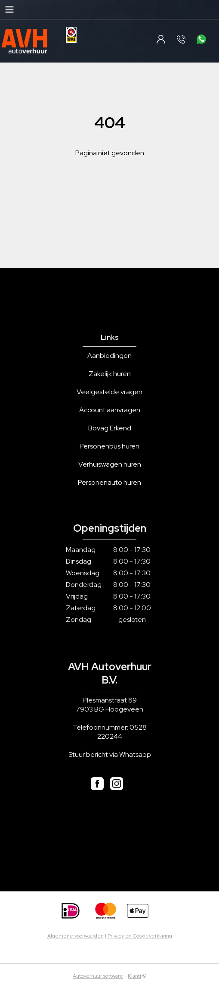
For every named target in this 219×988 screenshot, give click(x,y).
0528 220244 (122, 732)
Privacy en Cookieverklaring (140, 935)
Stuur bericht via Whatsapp (109, 754)
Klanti (134, 975)
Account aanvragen (109, 409)
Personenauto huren (109, 482)
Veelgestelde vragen (109, 391)
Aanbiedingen (109, 355)
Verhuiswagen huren (109, 464)
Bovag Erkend (109, 428)
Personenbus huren (109, 446)
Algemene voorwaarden (75, 935)
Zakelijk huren (110, 373)
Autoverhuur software (98, 975)
